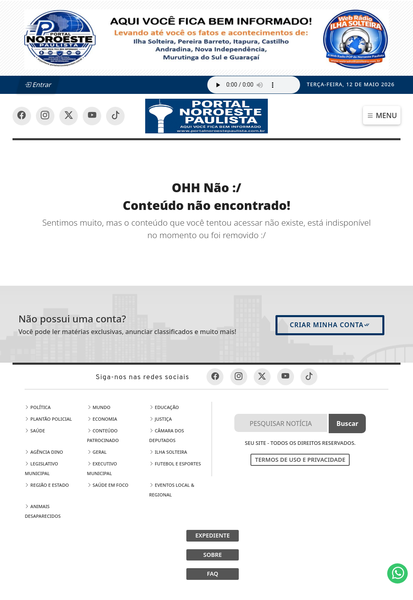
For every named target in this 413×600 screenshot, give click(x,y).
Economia (102, 419)
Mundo (99, 407)
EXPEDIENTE (212, 535)
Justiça (160, 419)
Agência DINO (44, 452)
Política (37, 407)
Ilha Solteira (168, 452)
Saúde (35, 431)
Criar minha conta (330, 325)
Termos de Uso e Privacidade (300, 459)
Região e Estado (47, 485)
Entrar (37, 84)
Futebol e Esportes (175, 464)
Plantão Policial (48, 419)
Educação (164, 407)
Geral (97, 452)
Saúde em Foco (108, 485)
